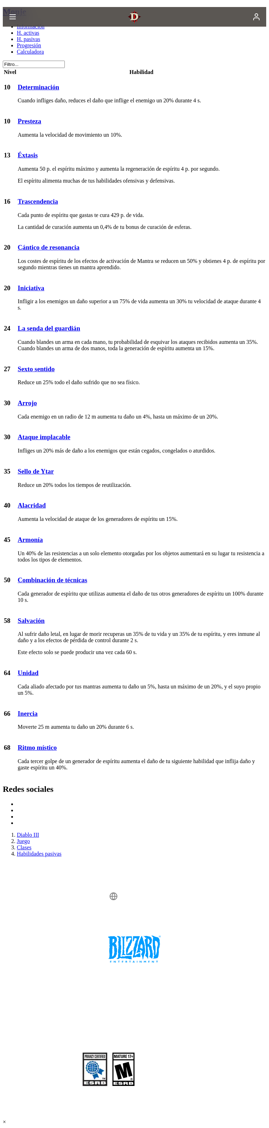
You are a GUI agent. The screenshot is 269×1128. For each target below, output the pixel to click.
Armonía (30, 539)
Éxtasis (28, 155)
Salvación (31, 620)
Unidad (28, 673)
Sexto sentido (36, 369)
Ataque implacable (44, 437)
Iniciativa (31, 288)
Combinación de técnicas (52, 580)
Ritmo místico (37, 747)
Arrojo (27, 403)
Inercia (28, 713)
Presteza (29, 121)
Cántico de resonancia (49, 247)
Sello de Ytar (36, 471)
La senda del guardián (49, 328)
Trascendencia (38, 201)
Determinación (38, 87)
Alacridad (32, 505)
